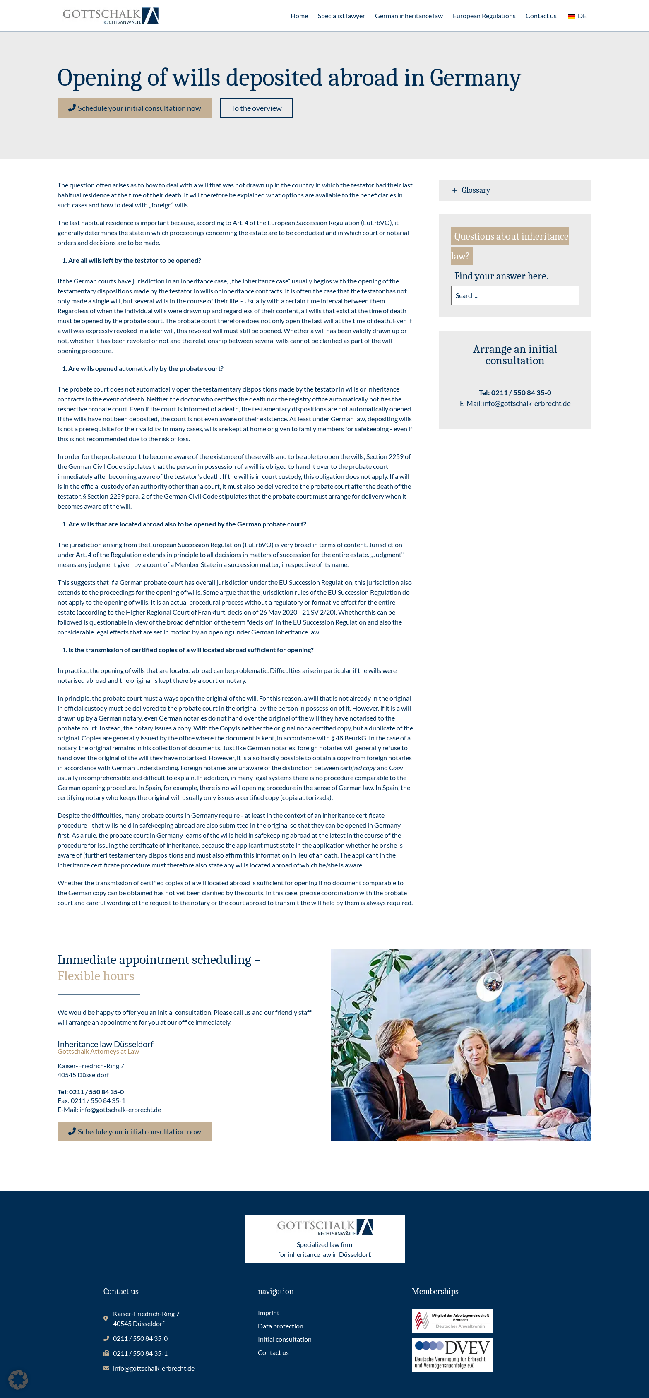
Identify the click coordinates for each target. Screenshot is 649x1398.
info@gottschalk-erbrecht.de (527, 403)
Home (299, 15)
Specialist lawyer (341, 15)
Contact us (541, 15)
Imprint (268, 1312)
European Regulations (484, 15)
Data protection (280, 1326)
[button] (256, 108)
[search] (515, 295)
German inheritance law (409, 15)
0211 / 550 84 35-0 (521, 392)
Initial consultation (285, 1339)
